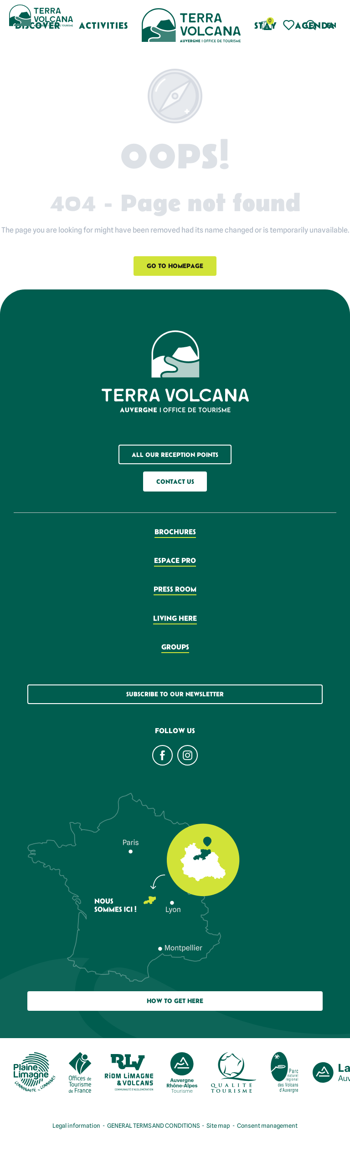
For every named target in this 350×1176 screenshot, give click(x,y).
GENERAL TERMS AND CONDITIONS (153, 1125)
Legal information (76, 1125)
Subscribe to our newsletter (175, 694)
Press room (175, 589)
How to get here (175, 1000)
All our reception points (175, 454)
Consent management (267, 1125)
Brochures (175, 531)
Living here (175, 618)
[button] (311, 25)
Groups (175, 647)
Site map (218, 1125)
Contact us (175, 481)
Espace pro (175, 560)
